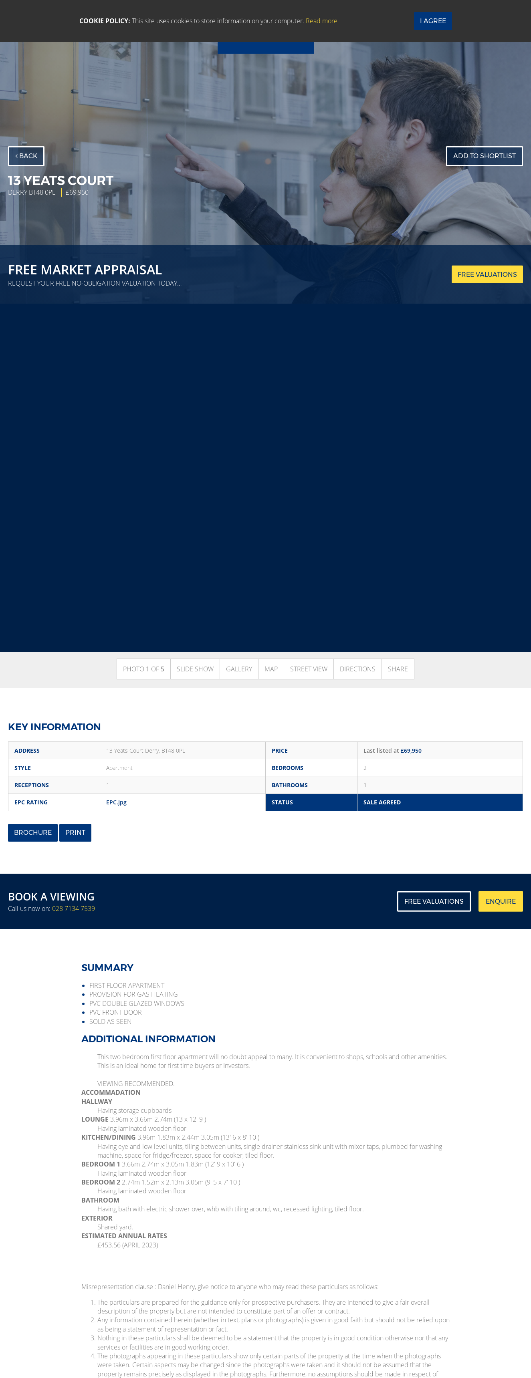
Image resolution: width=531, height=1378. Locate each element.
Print (75, 832)
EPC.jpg (116, 802)
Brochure (33, 832)
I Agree (433, 21)
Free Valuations (434, 901)
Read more (321, 20)
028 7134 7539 (73, 908)
